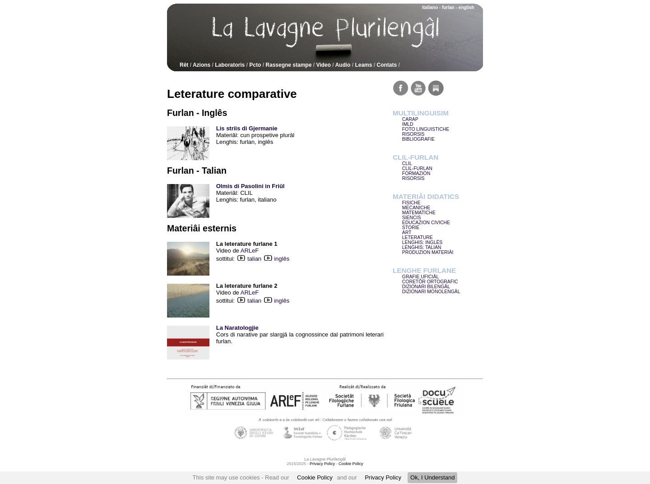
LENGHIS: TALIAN (421, 247)
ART (407, 232)
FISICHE (411, 202)
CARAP (410, 119)
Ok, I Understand (432, 477)
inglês (281, 258)
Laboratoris (230, 65)
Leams (363, 65)
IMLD (407, 124)
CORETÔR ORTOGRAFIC (430, 281)
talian (260, 258)
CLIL (407, 163)
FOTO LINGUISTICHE (425, 129)
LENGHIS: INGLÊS (422, 242)
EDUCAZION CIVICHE (426, 222)
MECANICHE (416, 207)
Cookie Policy (315, 477)
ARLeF (250, 250)
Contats (386, 65)
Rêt (184, 65)
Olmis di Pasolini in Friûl (250, 186)
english (466, 7)
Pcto (255, 65)
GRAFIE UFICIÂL (420, 276)
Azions (201, 65)
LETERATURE (417, 237)
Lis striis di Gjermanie (247, 128)
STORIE (411, 227)
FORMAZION (416, 173)
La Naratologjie (237, 327)
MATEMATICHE (419, 212)
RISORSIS (413, 134)
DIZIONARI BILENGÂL (426, 286)
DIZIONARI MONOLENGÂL (431, 291)
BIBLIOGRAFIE (418, 139)
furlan (448, 7)
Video (323, 65)
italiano (430, 7)
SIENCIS (411, 217)
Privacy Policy (383, 477)
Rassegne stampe (288, 65)
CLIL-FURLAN (417, 168)
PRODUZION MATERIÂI (428, 252)
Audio (342, 65)
